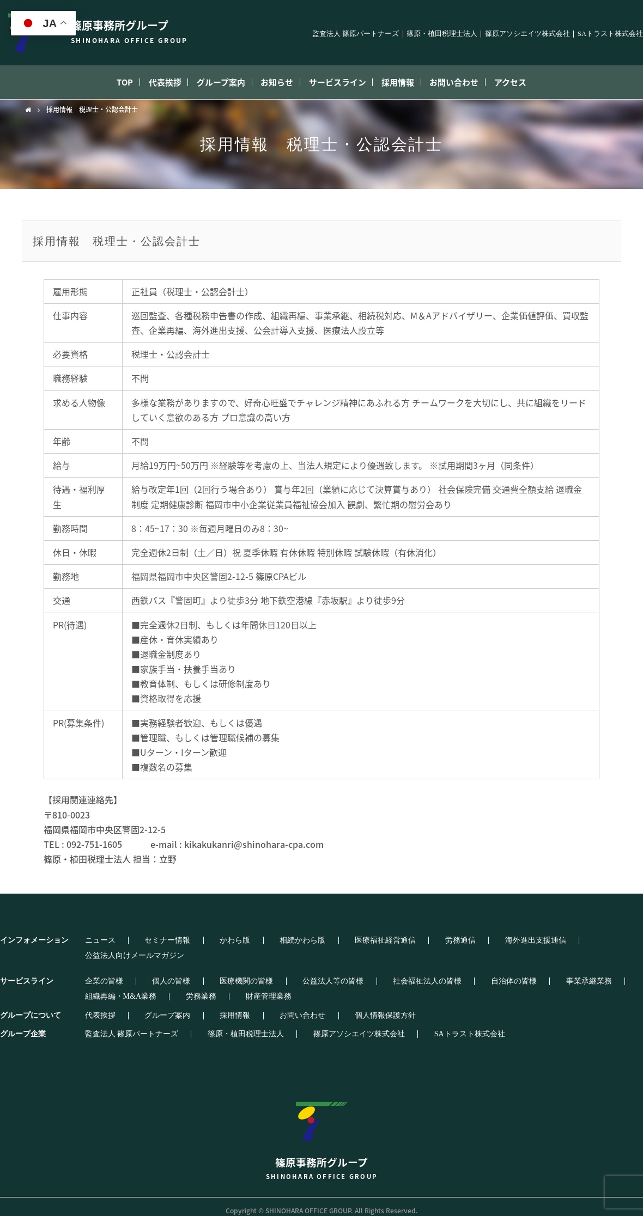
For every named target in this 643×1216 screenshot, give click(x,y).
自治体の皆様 (437, 973)
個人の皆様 (149, 973)
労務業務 (91, 989)
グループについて (30, 1008)
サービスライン (342, 82)
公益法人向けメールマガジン (541, 940)
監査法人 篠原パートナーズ (355, 34)
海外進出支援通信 (445, 940)
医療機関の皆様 (211, 973)
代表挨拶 (147, 82)
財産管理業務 (145, 989)
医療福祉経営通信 (322, 940)
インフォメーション (34, 940)
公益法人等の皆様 (283, 973)
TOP (99, 82)
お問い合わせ (473, 82)
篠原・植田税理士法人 (442, 34)
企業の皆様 (95, 973)
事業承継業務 (499, 973)
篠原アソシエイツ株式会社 (527, 34)
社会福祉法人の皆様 (364, 973)
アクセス (537, 82)
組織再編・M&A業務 (573, 973)
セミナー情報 (145, 940)
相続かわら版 (253, 940)
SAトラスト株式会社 (610, 34)
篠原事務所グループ (321, 1127)
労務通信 (384, 940)
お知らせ (274, 82)
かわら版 (199, 940)
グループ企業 (23, 1026)
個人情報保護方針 (322, 1008)
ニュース (91, 940)
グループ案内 (211, 82)
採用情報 (410, 82)
